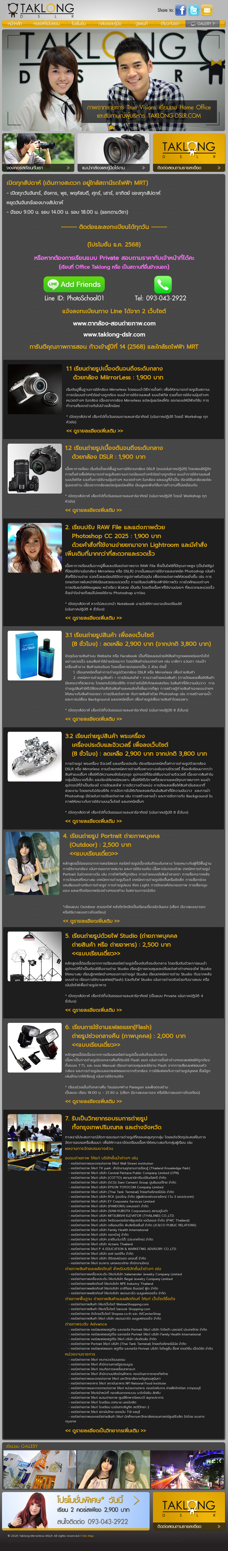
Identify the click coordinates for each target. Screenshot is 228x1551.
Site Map (88, 1536)
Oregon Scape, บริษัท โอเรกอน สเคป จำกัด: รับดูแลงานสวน (45, 1540)
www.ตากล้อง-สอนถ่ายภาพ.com (114, 323)
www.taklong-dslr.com (114, 334)
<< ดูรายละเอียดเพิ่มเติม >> (94, 431)
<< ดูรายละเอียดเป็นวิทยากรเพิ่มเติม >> (105, 1430)
